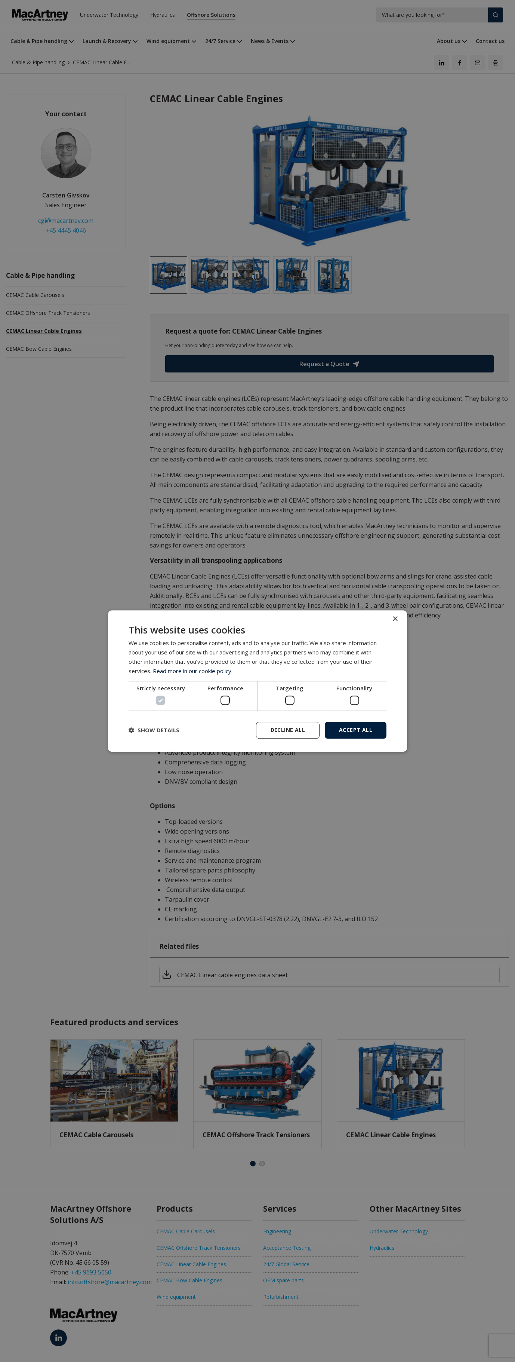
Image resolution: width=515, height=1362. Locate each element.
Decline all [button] (288, 729)
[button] (154, 730)
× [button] (395, 619)
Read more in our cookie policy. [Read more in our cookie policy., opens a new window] (192, 671)
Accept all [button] (355, 729)
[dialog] (257, 681)
